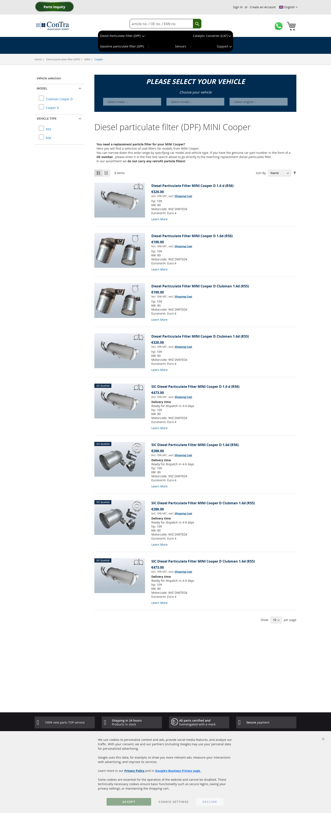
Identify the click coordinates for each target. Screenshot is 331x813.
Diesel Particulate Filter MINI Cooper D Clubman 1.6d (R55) (200, 286)
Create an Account (263, 7)
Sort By (261, 173)
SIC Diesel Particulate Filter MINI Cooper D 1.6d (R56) (195, 444)
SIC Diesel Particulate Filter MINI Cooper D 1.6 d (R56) (195, 386)
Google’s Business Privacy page (178, 771)
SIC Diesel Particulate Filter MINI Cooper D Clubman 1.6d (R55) (203, 503)
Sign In (238, 7)
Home (38, 59)
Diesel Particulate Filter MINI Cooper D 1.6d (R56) (192, 236)
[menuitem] (122, 36)
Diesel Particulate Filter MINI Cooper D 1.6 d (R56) (192, 185)
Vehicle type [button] (47, 118)
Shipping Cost (183, 196)
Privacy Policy (134, 771)
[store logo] (53, 26)
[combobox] (165, 23)
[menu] (165, 41)
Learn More (159, 219)
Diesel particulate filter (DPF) (63, 59)
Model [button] (42, 88)
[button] (288, 7)
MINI (87, 59)
